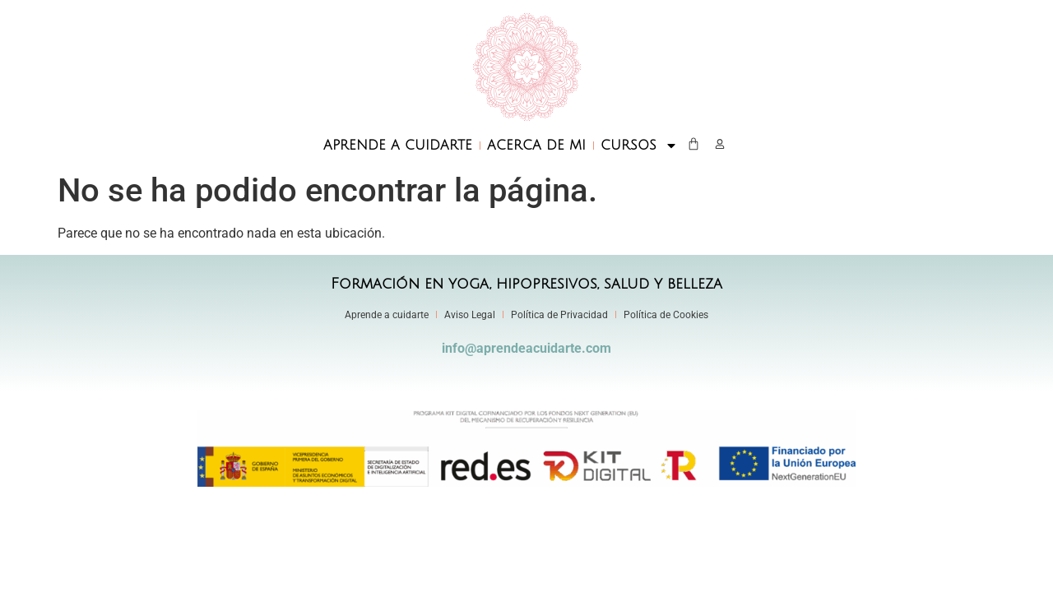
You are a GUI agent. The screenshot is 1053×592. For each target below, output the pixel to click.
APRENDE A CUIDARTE (397, 145)
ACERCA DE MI (536, 145)
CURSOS (639, 145)
